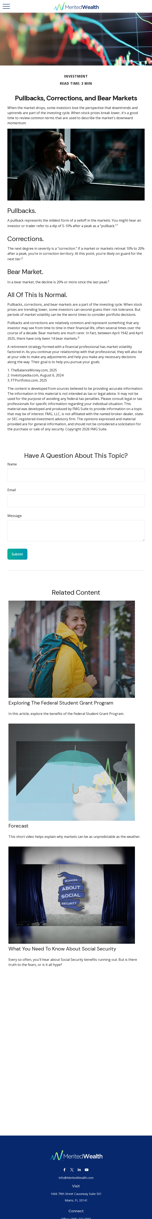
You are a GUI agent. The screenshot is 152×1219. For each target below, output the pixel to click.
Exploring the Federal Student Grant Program (60, 702)
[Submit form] (17, 554)
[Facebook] (64, 1170)
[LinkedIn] (79, 1170)
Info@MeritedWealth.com (76, 1178)
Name (12, 464)
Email (11, 490)
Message (14, 515)
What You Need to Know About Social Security (62, 948)
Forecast (18, 825)
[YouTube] (87, 1170)
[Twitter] (72, 1170)
